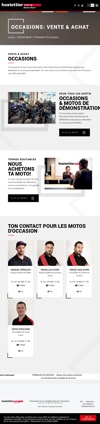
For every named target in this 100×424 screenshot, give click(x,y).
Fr (92, 5)
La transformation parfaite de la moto (58, 378)
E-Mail (22, 285)
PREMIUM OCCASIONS (43, 375)
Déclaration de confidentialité (44, 421)
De (89, 5)
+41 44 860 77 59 (80, 281)
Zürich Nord (24, 37)
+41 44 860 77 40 (22, 281)
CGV (81, 401)
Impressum (90, 401)
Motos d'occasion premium (69, 375)
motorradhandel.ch (56, 403)
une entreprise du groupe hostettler (50, 406)
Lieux (11, 37)
